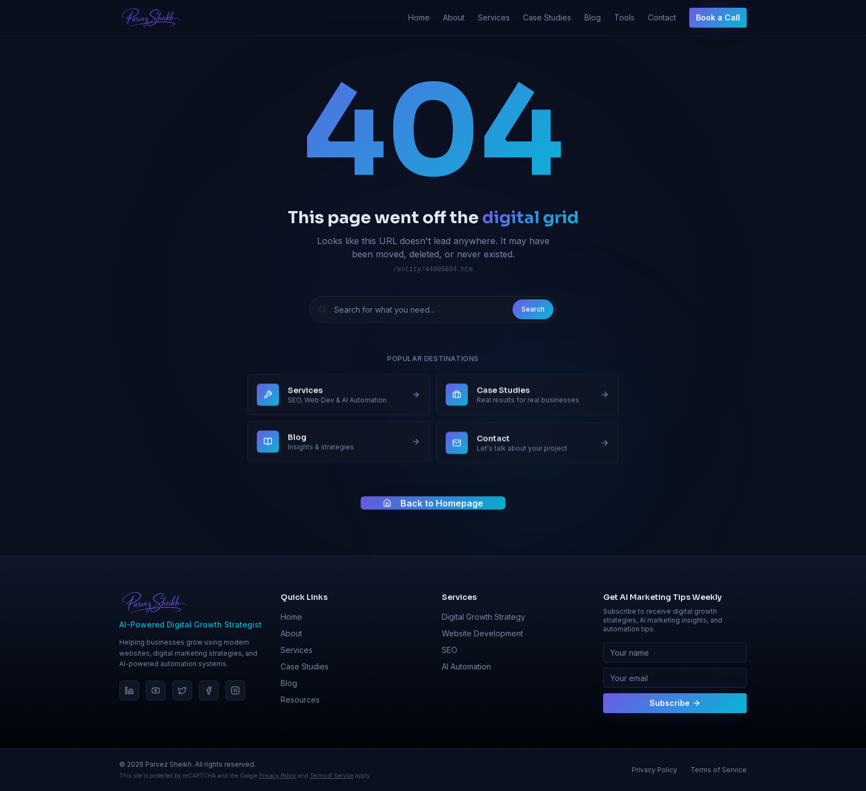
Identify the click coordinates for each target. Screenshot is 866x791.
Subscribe (675, 703)
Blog (592, 17)
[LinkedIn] (129, 690)
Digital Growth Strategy (483, 616)
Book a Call (718, 17)
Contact (662, 17)
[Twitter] (182, 690)
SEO (449, 650)
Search (533, 309)
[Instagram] (235, 690)
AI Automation (466, 666)
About (453, 17)
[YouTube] (156, 690)
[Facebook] (209, 690)
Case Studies (547, 17)
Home (419, 17)
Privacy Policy (277, 775)
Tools (624, 17)
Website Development (482, 633)
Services (494, 17)
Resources (300, 699)
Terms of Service (331, 775)
